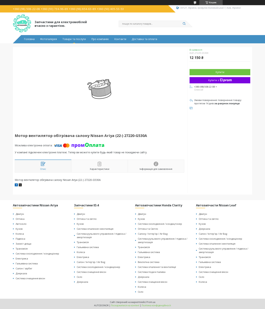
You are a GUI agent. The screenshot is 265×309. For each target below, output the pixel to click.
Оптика (20, 219)
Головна (29, 39)
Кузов (19, 228)
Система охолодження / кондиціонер (37, 253)
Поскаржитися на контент (125, 305)
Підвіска (20, 238)
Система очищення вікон (30, 278)
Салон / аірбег (24, 268)
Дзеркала (21, 273)
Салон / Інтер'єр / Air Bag (91, 262)
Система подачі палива (151, 272)
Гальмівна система (27, 263)
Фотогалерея (48, 39)
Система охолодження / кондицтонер (160, 223)
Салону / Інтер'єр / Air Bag (152, 233)
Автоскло (21, 223)
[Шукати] (184, 24)
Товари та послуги (74, 39)
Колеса (20, 233)
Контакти (120, 39)
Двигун (20, 214)
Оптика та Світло (148, 228)
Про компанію (100, 39)
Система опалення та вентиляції (157, 267)
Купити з (220, 80)
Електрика (22, 258)
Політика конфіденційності (156, 305)
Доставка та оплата (144, 39)
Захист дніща (23, 243)
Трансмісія (22, 248)
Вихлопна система (148, 262)
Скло (79, 277)
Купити (219, 72)
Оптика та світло (87, 219)
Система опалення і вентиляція (95, 228)
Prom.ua (150, 302)
